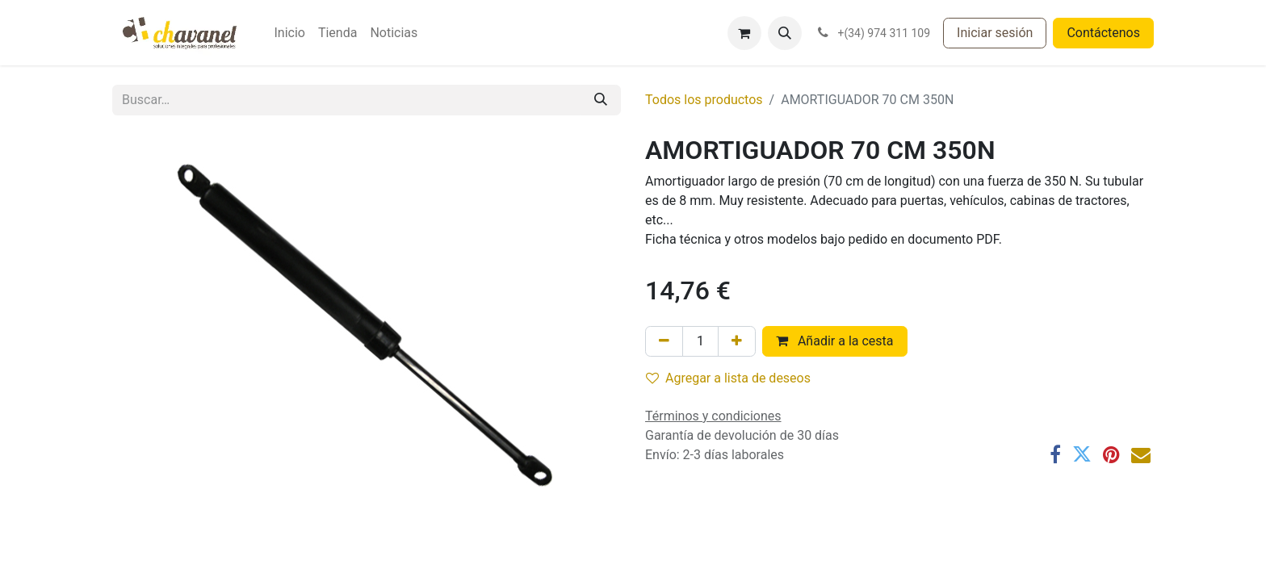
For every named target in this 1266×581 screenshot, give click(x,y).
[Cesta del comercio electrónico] (744, 33)
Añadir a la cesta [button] (835, 341)
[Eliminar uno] (664, 341)
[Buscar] (601, 100)
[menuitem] (289, 33)
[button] (785, 33)
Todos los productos (704, 99)
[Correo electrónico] (1141, 454)
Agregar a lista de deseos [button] (728, 378)
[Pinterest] (1111, 454)
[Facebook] (1055, 454)
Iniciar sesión (995, 32)
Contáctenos (1103, 32)
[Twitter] (1082, 454)
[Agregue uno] (737, 341)
